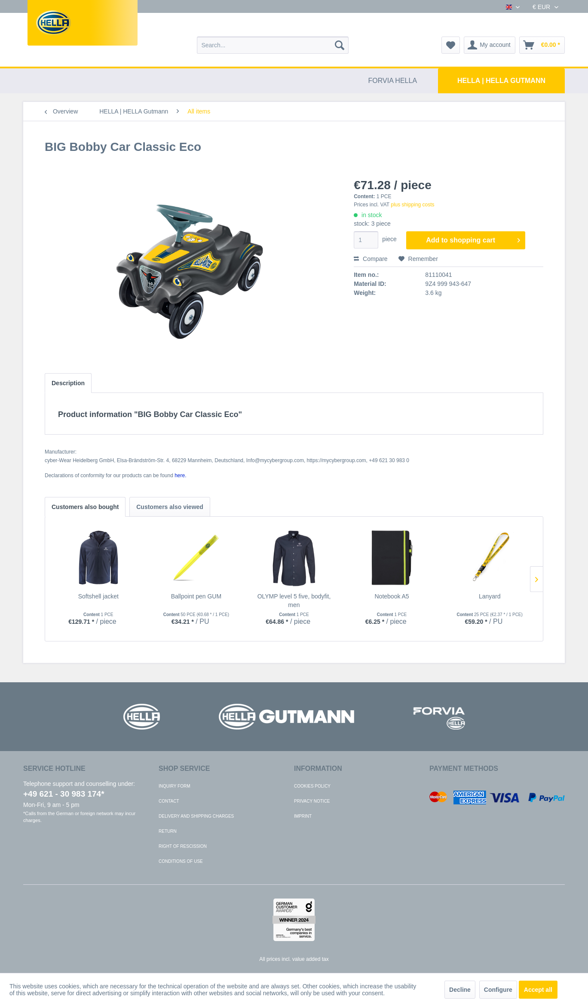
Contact (169, 801)
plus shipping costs (412, 205)
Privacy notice (312, 801)
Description (68, 383)
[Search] (340, 45)
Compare (370, 258)
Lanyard (490, 596)
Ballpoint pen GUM (196, 596)
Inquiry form (174, 786)
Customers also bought (85, 506)
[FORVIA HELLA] (393, 80)
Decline (460, 989)
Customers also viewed (169, 506)
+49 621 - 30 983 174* (63, 793)
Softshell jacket (98, 596)
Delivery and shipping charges (196, 816)
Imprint (303, 816)
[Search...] (273, 45)
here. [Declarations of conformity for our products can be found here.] (180, 475)
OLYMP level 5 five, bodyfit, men (294, 600)
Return (168, 831)
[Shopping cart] (542, 45)
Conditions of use (181, 861)
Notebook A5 (391, 596)
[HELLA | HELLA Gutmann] (501, 80)
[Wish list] (450, 45)
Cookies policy (312, 786)
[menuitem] (273, 45)
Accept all (538, 989)
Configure (498, 989)
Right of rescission (183, 846)
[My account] (489, 45)
